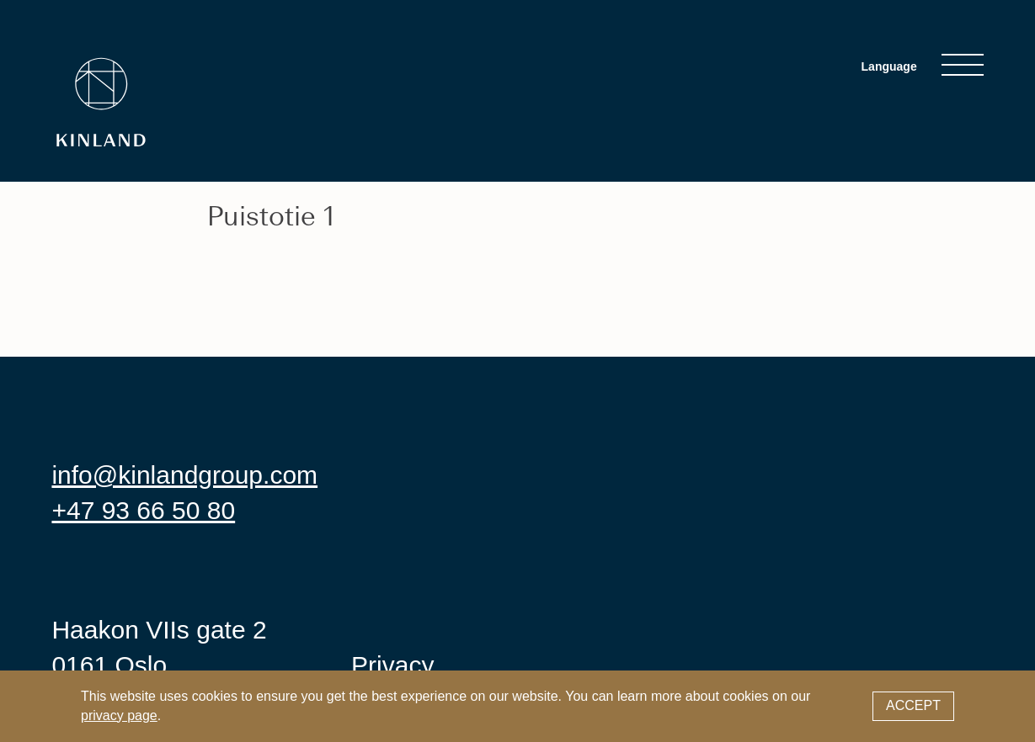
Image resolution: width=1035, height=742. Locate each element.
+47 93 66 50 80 (143, 510)
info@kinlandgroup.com (184, 475)
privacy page (119, 715)
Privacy (392, 665)
